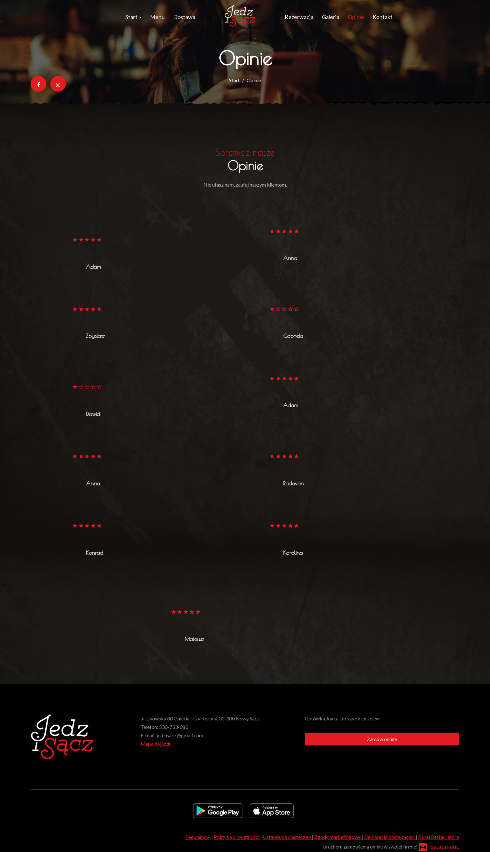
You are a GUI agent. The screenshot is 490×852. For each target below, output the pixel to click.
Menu (157, 16)
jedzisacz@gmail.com (180, 735)
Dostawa (184, 16)
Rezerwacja (299, 16)
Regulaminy (198, 837)
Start (133, 16)
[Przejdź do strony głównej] (240, 16)
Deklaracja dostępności (390, 837)
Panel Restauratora (438, 837)
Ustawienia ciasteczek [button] (287, 837)
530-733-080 (173, 727)
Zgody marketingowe (338, 837)
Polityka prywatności (237, 837)
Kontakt (382, 16)
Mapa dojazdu (156, 744)
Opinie (356, 16)
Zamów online (382, 739)
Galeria (330, 16)
